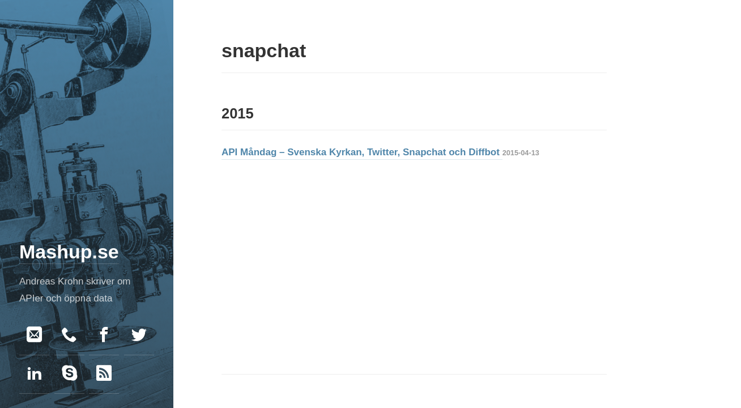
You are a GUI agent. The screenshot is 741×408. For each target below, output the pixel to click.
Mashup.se (69, 251)
